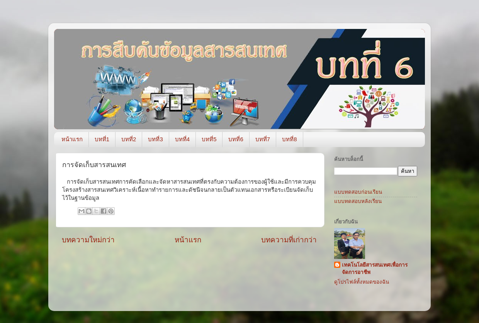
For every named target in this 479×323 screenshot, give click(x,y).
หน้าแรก (72, 139)
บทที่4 (182, 139)
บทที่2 (128, 139)
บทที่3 (155, 139)
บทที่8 (289, 139)
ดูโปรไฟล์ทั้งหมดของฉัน (361, 282)
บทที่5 (209, 139)
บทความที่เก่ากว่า (289, 240)
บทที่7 (262, 139)
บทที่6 (235, 139)
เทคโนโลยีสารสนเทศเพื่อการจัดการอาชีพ (375, 268)
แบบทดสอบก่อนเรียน (358, 192)
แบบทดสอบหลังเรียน (358, 201)
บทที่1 (102, 139)
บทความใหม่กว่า (88, 240)
